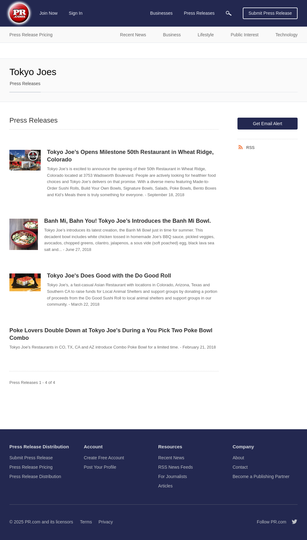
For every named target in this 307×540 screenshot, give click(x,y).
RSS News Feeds (175, 467)
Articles (165, 485)
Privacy (105, 522)
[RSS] (241, 147)
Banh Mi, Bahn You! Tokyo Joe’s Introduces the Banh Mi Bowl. (127, 221)
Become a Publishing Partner (261, 476)
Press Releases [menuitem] (199, 13)
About (238, 457)
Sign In (76, 13)
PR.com (32, 521)
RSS (250, 147)
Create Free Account (104, 457)
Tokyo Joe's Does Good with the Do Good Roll (109, 276)
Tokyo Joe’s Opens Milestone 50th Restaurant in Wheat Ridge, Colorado (130, 156)
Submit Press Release (270, 13)
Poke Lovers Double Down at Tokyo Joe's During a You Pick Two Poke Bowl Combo (110, 334)
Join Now (48, 13)
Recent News (171, 457)
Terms (86, 522)
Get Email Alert (267, 123)
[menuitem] (229, 13)
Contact (240, 467)
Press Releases (25, 83)
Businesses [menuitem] (161, 13)
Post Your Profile (100, 467)
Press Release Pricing (31, 467)
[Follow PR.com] (292, 521)
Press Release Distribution (35, 476)
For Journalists (172, 476)
